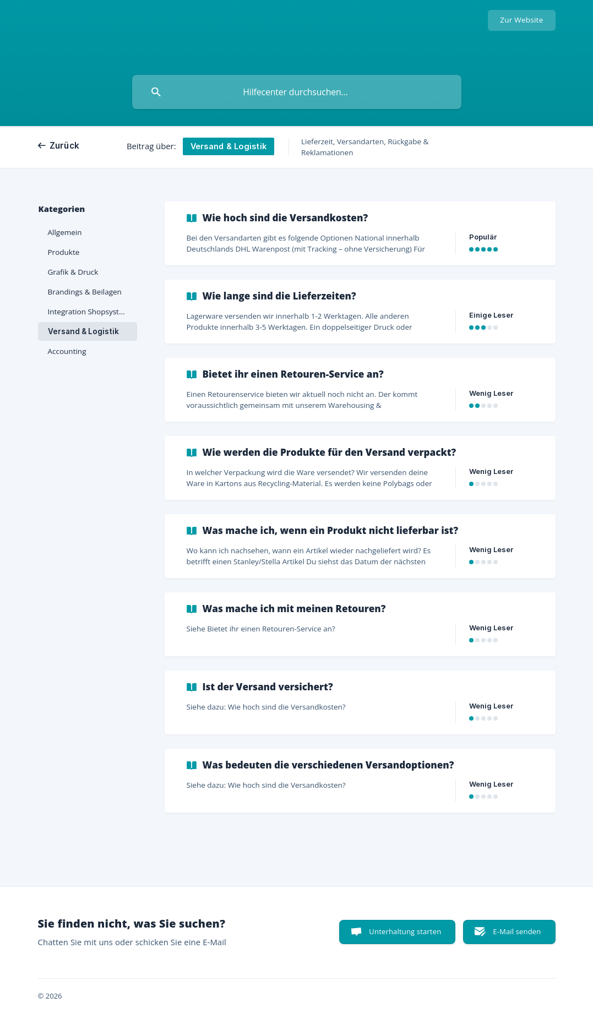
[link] (360, 233)
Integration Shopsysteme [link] (91, 312)
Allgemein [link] (65, 232)
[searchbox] (296, 92)
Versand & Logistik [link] (83, 331)
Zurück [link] (65, 145)
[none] (521, 20)
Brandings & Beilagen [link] (85, 292)
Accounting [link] (67, 351)
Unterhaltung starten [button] (405, 931)
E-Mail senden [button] (517, 931)
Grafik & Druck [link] (73, 272)
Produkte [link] (64, 252)
